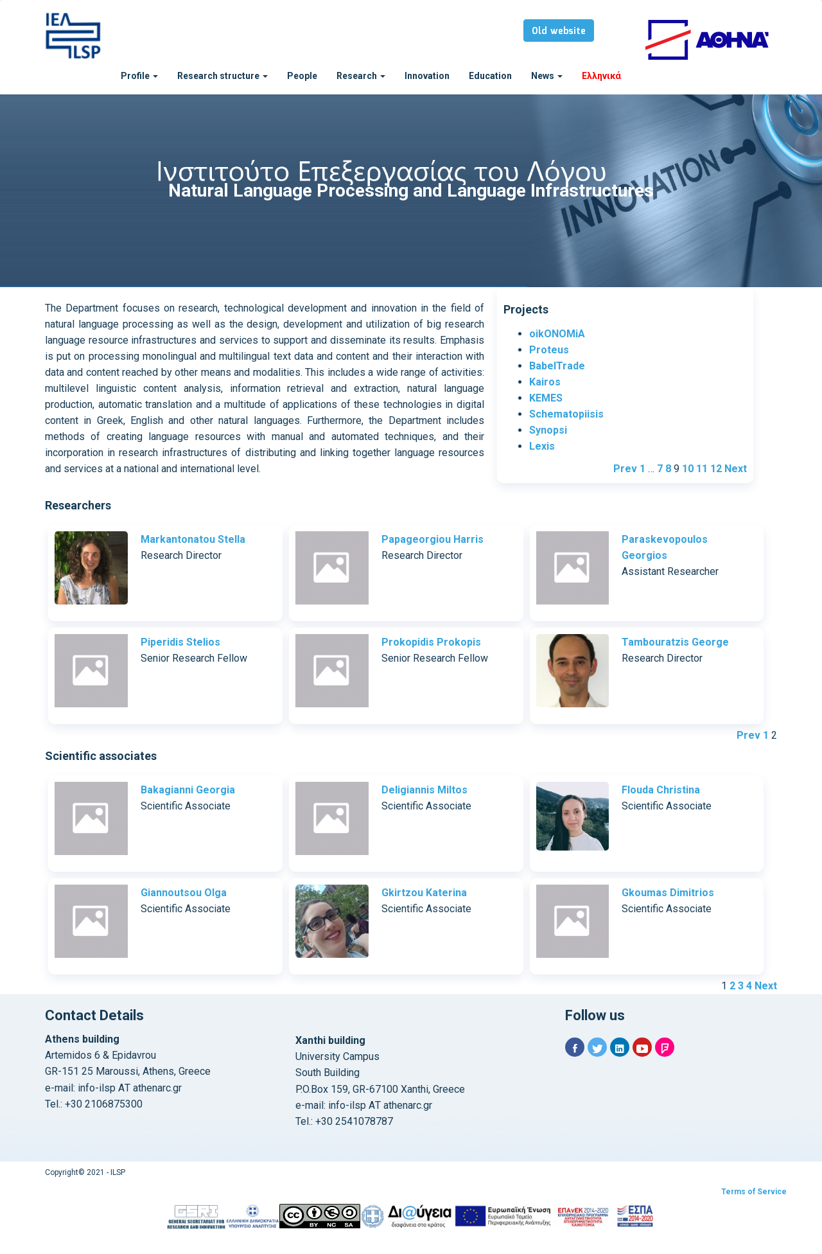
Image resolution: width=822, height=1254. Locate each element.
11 (702, 469)
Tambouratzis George (675, 642)
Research (361, 76)
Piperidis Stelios (180, 642)
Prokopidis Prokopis (431, 642)
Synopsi (548, 430)
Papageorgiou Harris (432, 539)
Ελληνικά (601, 76)
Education (490, 76)
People (302, 76)
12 (716, 469)
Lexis (542, 446)
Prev (625, 469)
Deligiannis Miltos (424, 790)
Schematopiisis (566, 414)
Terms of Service (754, 1191)
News (547, 76)
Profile (139, 76)
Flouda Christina (661, 790)
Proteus (549, 350)
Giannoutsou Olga (184, 893)
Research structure (222, 76)
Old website (559, 31)
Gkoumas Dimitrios (668, 893)
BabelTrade (557, 366)
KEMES (546, 398)
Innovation (427, 76)
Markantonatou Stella (193, 539)
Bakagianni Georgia (188, 790)
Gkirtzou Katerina (424, 893)
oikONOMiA (557, 334)
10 (688, 469)
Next (735, 469)
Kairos (545, 382)
